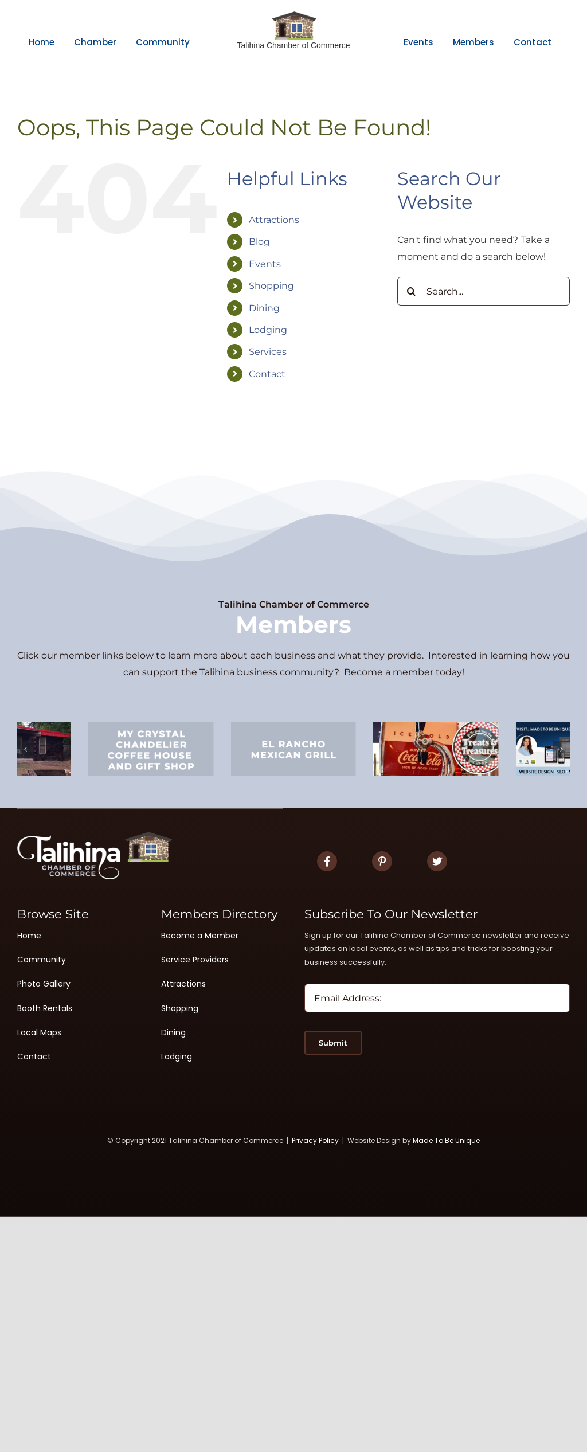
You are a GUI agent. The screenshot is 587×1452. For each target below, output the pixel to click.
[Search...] (483, 291)
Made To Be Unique (446, 1140)
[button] (25, 749)
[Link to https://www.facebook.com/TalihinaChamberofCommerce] (327, 861)
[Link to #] (382, 861)
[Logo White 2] (94, 836)
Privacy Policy (315, 1140)
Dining (264, 308)
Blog (259, 241)
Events (265, 264)
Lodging (268, 329)
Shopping (271, 285)
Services (268, 351)
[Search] (411, 291)
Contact (267, 374)
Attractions (274, 219)
